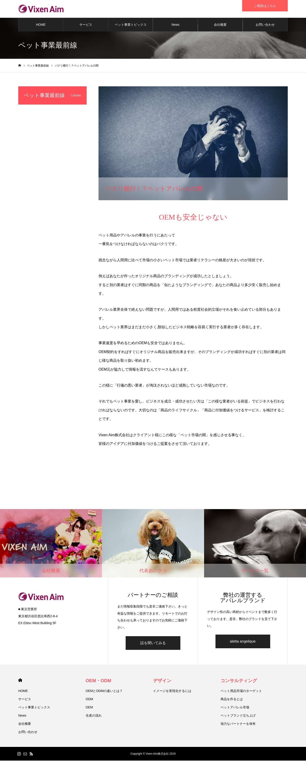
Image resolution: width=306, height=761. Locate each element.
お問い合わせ (265, 25)
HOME (41, 25)
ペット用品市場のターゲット (241, 691)
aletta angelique (243, 642)
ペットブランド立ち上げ (238, 716)
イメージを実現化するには (172, 691)
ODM (89, 699)
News (175, 25)
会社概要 (220, 25)
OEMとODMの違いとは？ (104, 691)
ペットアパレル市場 (234, 708)
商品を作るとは (231, 699)
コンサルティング (238, 681)
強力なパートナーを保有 (238, 724)
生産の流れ (94, 716)
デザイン (162, 681)
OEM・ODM (98, 681)
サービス (85, 25)
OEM (89, 708)
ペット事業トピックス (131, 25)
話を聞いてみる (153, 643)
